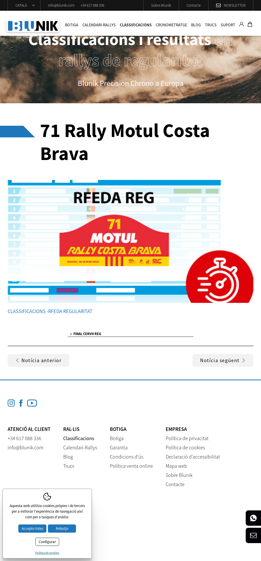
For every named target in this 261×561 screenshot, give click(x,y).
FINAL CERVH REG (85, 333)
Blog (196, 24)
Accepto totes (32, 528)
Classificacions (136, 24)
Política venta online (131, 466)
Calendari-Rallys (99, 24)
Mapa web (176, 466)
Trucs (211, 24)
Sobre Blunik (161, 5)
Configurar (47, 541)
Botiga (71, 24)
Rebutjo (62, 528)
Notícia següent (223, 360)
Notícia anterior (38, 360)
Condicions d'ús (126, 456)
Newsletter (234, 5)
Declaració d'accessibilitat (193, 456)
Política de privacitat (187, 438)
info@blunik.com (61, 5)
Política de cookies (185, 447)
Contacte (194, 5)
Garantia (119, 447)
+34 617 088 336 (92, 5)
